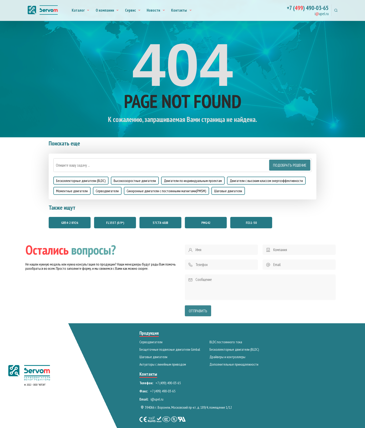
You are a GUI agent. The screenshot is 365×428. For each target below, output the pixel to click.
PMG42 (205, 223)
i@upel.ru (157, 399)
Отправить (198, 310)
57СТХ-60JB (160, 223)
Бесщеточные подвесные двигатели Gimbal (169, 349)
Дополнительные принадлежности (234, 364)
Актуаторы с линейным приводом (162, 364)
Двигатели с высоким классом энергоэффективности (266, 180)
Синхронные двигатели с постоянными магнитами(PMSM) (166, 191)
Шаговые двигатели (228, 191)
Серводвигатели (107, 191)
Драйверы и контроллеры (227, 356)
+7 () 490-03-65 (308, 8)
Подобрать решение (289, 165)
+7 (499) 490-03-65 (168, 383)
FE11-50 (251, 223)
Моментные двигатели (72, 191)
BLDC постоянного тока (226, 342)
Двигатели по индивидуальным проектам (193, 180)
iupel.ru (321, 13)
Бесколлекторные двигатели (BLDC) (81, 180)
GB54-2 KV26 (69, 223)
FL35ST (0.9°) (115, 223)
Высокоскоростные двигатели (135, 180)
